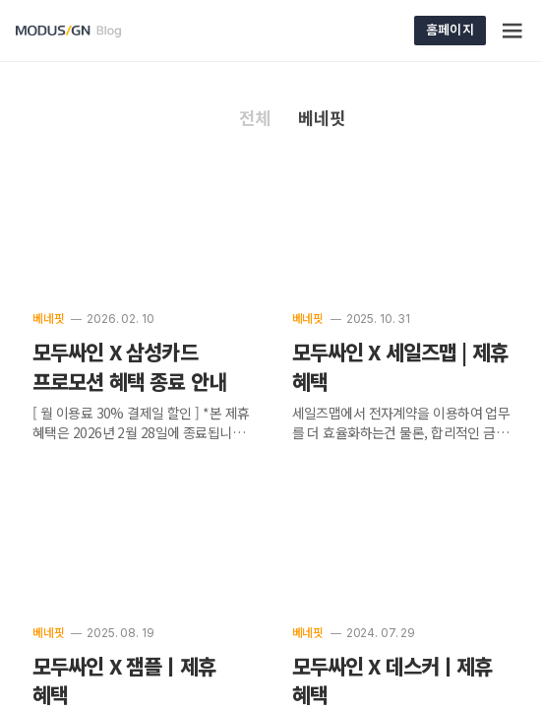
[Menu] (513, 30)
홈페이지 (450, 29)
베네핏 (48, 318)
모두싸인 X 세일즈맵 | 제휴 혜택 (400, 367)
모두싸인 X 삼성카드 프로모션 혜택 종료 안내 (129, 367)
